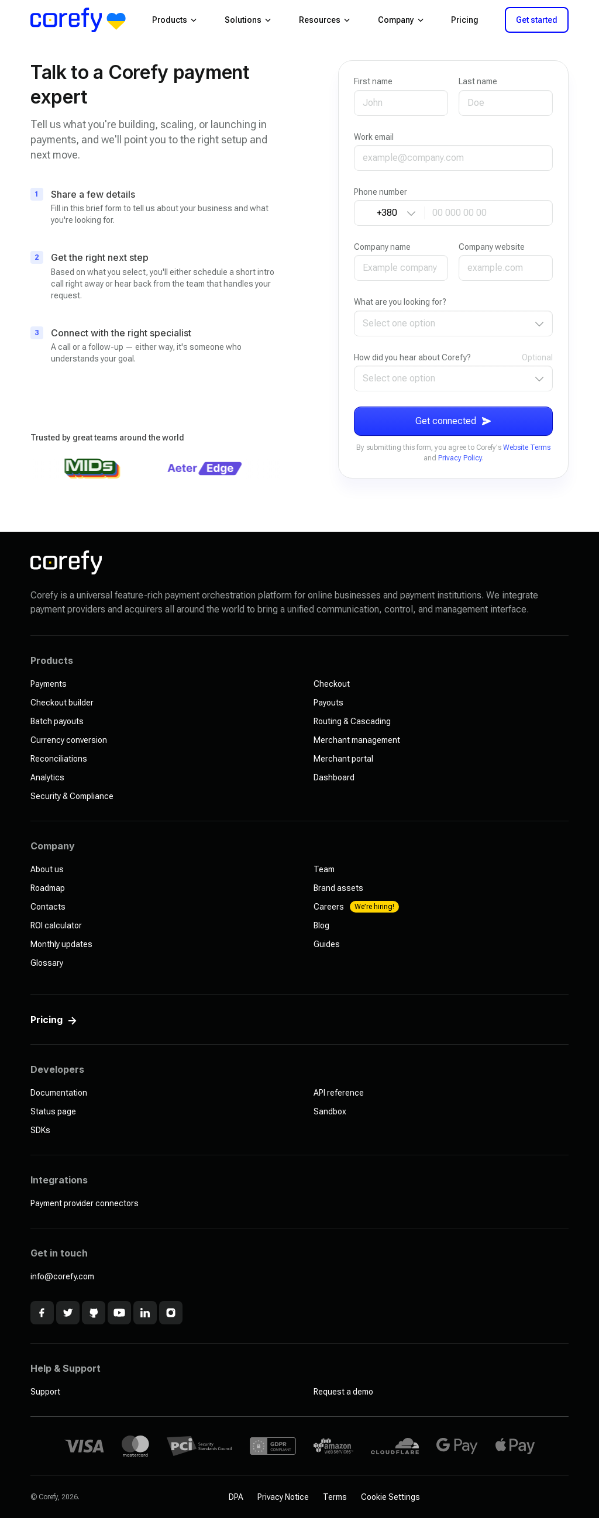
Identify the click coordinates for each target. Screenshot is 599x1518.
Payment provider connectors (84, 1203)
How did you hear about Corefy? (412, 357)
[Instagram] (171, 1312)
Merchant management (357, 740)
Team (324, 869)
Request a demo (343, 1391)
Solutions (248, 20)
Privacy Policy (460, 458)
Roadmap (47, 888)
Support (45, 1391)
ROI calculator (56, 925)
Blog (321, 925)
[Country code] (389, 212)
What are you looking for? (400, 302)
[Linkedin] (145, 1312)
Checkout (332, 684)
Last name (478, 81)
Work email (374, 137)
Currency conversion (68, 740)
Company (401, 20)
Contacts (48, 906)
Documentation (58, 1092)
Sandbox (330, 1111)
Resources (324, 20)
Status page (53, 1111)
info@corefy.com (62, 1276)
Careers (356, 907)
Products (174, 20)
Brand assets (338, 888)
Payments (48, 684)
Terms (335, 1497)
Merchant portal (343, 758)
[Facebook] (42, 1312)
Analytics (47, 777)
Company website (492, 247)
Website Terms (526, 447)
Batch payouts (57, 721)
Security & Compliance (71, 796)
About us (47, 869)
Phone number (380, 192)
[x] (68, 1312)
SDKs (40, 1130)
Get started (536, 20)
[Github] (93, 1312)
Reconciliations (58, 758)
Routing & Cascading (352, 721)
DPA (236, 1497)
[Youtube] (119, 1312)
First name (373, 81)
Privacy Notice (283, 1497)
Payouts (328, 702)
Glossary (46, 963)
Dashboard (334, 777)
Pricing (464, 20)
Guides (327, 944)
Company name (382, 247)
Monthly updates (61, 944)
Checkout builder (62, 702)
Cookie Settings (390, 1497)
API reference (339, 1092)
